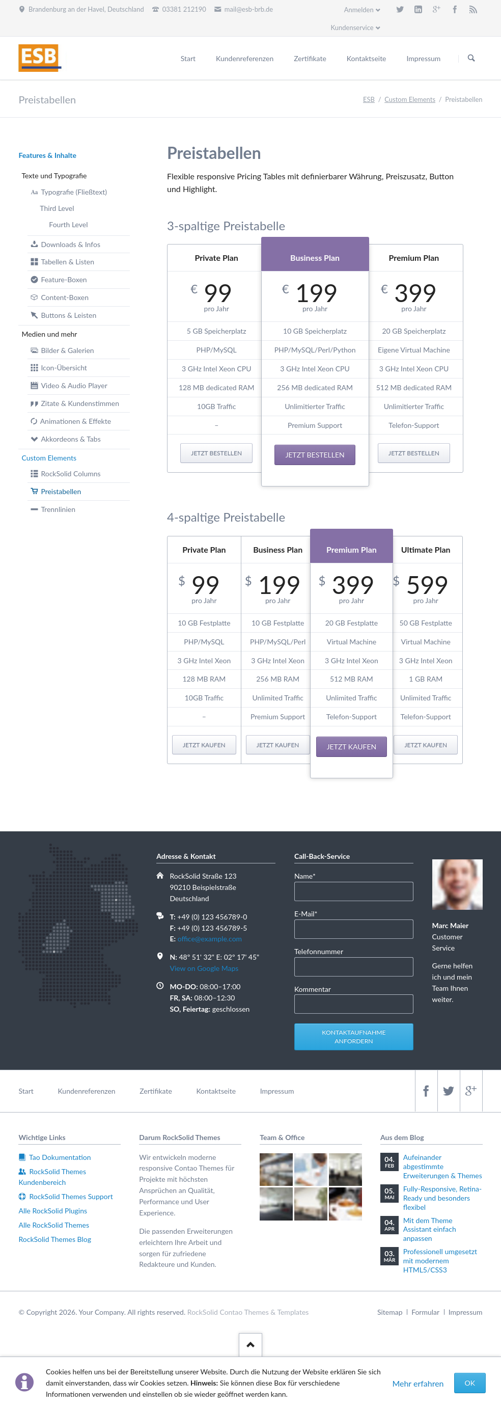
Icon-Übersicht (64, 367)
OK (470, 1382)
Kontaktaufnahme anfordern (353, 1036)
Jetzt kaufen (204, 745)
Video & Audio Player (74, 385)
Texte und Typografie (54, 175)
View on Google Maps (204, 968)
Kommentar (312, 989)
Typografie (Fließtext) (74, 191)
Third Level (57, 208)
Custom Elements (48, 457)
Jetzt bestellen (216, 453)
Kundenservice (351, 27)
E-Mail (309, 913)
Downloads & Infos (70, 244)
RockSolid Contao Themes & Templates (248, 1312)
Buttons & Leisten (68, 315)
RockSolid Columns (70, 473)
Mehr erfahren (417, 1383)
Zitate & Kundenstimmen (80, 403)
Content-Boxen (65, 297)
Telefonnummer (318, 951)
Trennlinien (58, 509)
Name (309, 875)
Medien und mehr (49, 334)
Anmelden (359, 10)
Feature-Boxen (64, 279)
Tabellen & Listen (67, 261)
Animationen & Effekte (75, 421)
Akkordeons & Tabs (70, 439)
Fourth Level (68, 224)
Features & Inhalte (47, 155)
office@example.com (210, 938)
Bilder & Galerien (67, 350)
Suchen (471, 58)
